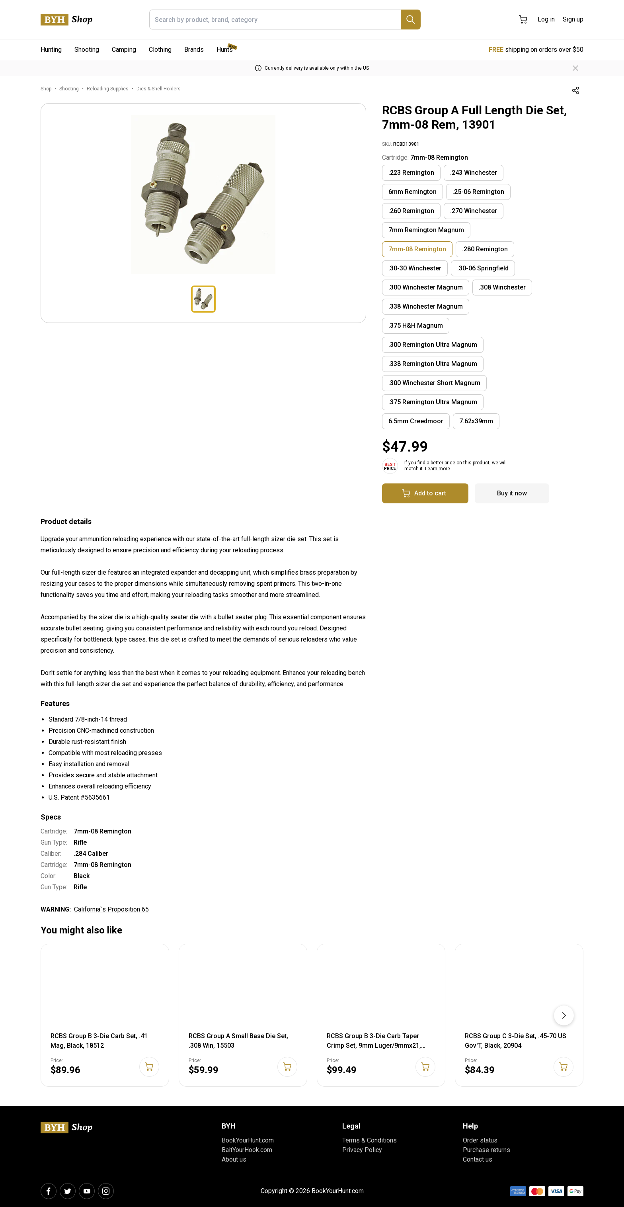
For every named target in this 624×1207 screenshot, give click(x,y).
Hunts (224, 49)
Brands (194, 49)
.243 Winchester (473, 172)
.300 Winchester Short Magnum (434, 383)
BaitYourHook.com (247, 1150)
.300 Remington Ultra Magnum (432, 344)
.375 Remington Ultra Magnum (432, 402)
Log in (546, 19)
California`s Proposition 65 (111, 909)
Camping (124, 49)
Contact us (477, 1159)
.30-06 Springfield (483, 268)
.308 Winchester (502, 287)
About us (234, 1159)
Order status (480, 1140)
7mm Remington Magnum (426, 230)
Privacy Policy (362, 1150)
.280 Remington (485, 249)
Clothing (160, 49)
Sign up (573, 19)
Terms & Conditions (369, 1140)
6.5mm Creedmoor (415, 421)
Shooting (86, 49)
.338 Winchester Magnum (425, 306)
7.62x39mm (476, 421)
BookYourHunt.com (248, 1140)
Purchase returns (486, 1150)
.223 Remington (411, 172)
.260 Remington (411, 211)
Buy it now (512, 493)
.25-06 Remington (478, 192)
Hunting (51, 49)
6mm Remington (412, 192)
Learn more (437, 468)
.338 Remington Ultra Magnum (432, 364)
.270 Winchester (473, 211)
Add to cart (424, 493)
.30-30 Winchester (414, 268)
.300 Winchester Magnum (425, 287)
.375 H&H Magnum (415, 325)
